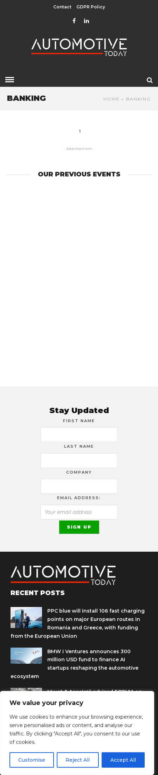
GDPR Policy (90, 6)
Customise (31, 760)
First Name (79, 420)
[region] (77, 733)
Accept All (123, 760)
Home (111, 99)
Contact (62, 6)
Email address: (79, 497)
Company (79, 472)
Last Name (79, 446)
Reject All (78, 760)
